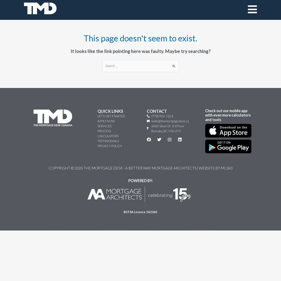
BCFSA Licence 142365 (140, 219)
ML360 (226, 175)
